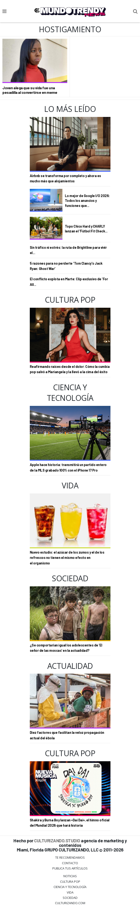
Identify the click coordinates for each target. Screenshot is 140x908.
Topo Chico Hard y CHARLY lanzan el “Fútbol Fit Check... (86, 228)
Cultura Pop (70, 881)
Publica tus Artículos (70, 868)
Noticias (70, 876)
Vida (70, 892)
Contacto (70, 863)
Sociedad (70, 897)
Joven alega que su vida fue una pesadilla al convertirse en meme (29, 90)
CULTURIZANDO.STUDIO (57, 840)
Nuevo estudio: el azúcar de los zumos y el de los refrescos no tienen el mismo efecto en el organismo (67, 557)
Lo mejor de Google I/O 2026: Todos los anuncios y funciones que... (87, 200)
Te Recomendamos (70, 857)
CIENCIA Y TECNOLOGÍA (70, 887)
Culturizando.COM (70, 903)
